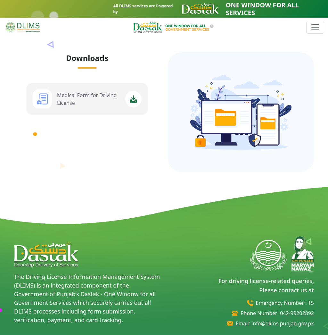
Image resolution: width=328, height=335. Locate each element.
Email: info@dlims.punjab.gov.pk (275, 323)
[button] (174, 26)
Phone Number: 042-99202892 (277, 313)
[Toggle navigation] (315, 27)
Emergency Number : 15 (285, 302)
